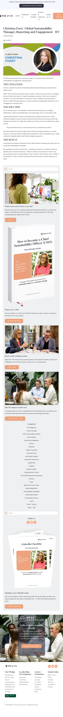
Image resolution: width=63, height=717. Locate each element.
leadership (31, 463)
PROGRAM (25, 16)
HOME (18, 16)
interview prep (31, 453)
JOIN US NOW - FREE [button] (31, 656)
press (31, 482)
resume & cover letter (31, 485)
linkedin (31, 466)
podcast (31, 479)
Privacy (50, 692)
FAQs (50, 682)
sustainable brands (31, 495)
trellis (31, 501)
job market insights (31, 456)
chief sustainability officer (31, 434)
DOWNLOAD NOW (14, 321)
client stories (8, 36)
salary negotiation (31, 488)
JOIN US (10, 220)
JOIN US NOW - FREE (15, 419)
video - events (31, 504)
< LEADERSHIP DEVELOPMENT (31, 6)
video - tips (31, 508)
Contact (50, 684)
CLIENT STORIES (33, 16)
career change (31, 431)
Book (37, 696)
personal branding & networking (31, 476)
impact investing (31, 450)
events (31, 444)
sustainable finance (31, 498)
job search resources (31, 460)
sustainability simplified (31, 492)
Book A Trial (52, 680)
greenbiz (31, 447)
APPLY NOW (12, 367)
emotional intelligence (31, 440)
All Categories (31, 428)
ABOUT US (49, 16)
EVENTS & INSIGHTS (41, 15)
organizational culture (31, 472)
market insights (31, 469)
